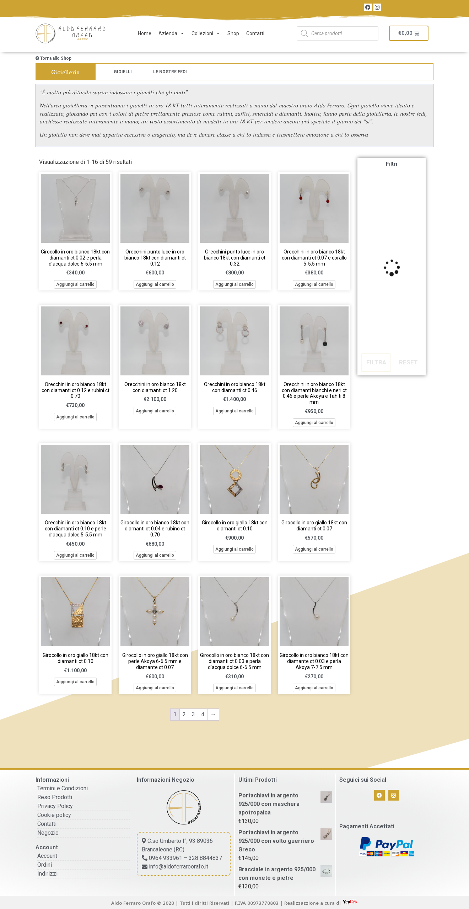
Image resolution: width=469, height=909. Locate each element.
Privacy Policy (55, 806)
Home (144, 33)
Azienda (171, 33)
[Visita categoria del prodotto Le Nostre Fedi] (170, 71)
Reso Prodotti (54, 797)
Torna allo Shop (53, 58)
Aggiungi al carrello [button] (75, 284)
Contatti (255, 33)
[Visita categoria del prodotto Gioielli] (122, 71)
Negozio (48, 832)
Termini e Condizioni (62, 788)
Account (47, 855)
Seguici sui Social (362, 779)
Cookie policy (54, 815)
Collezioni (206, 33)
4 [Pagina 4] (202, 714)
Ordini (44, 864)
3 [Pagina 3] (193, 714)
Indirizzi (47, 873)
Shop (233, 33)
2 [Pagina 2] (184, 714)
